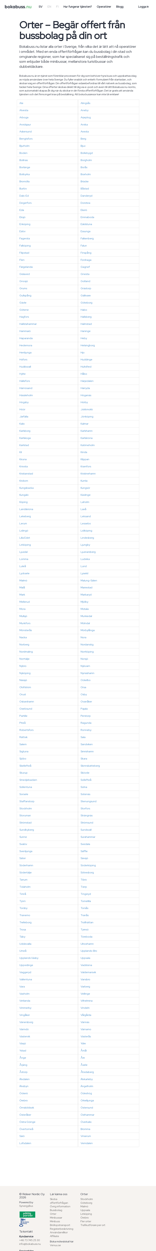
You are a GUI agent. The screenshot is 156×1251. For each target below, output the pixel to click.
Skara (84, 758)
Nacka (23, 637)
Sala (83, 737)
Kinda (84, 452)
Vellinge (85, 993)
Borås (84, 167)
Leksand (86, 516)
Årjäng (23, 1065)
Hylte (22, 374)
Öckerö (23, 1093)
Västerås (86, 1036)
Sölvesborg (87, 872)
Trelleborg (25, 922)
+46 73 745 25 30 (29, 1240)
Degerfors (25, 203)
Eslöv (22, 231)
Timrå (22, 894)
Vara (22, 986)
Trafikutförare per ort (92, 1225)
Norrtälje (24, 659)
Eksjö (22, 217)
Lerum (23, 523)
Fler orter (85, 1221)
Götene (24, 309)
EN (49, 6)
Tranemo (24, 915)
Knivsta (23, 466)
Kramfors (86, 466)
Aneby (84, 110)
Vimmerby (25, 1008)
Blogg (119, 6)
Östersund (87, 1107)
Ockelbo (86, 680)
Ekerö (84, 210)
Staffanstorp (26, 801)
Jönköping (87, 416)
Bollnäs (23, 160)
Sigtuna (23, 751)
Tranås (85, 915)
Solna (84, 787)
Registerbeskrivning (61, 1229)
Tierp (84, 886)
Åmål (84, 1050)
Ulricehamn (87, 944)
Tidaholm (25, 886)
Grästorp (86, 288)
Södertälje (25, 872)
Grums (23, 288)
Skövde (85, 772)
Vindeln (85, 1008)
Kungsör (85, 488)
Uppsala (85, 958)
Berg (83, 138)
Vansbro (85, 979)
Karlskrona (87, 438)
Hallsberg (86, 316)
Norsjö (84, 659)
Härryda (85, 388)
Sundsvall (86, 829)
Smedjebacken (28, 780)
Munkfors (24, 623)
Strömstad (25, 822)
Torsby (23, 908)
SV (40, 6)
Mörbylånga (88, 630)
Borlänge (24, 167)
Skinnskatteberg (90, 765)
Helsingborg (88, 345)
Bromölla (24, 181)
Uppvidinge (26, 965)
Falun (84, 245)
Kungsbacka (26, 488)
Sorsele (23, 794)
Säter (22, 858)
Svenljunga (25, 851)
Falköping (25, 245)
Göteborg (86, 302)
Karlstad (24, 445)
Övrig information (60, 1206)
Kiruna (23, 459)
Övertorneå (26, 1129)
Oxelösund (25, 708)
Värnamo (86, 1029)
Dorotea (85, 203)
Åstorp (23, 1072)
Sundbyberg (26, 829)
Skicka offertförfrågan (59, 1201)
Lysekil (84, 573)
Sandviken (87, 744)
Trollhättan (87, 922)
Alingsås (85, 103)
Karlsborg (24, 431)
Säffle (84, 851)
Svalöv (23, 844)
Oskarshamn (26, 701)
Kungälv (24, 495)
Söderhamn (26, 865)
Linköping (25, 544)
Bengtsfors (25, 138)
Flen (21, 260)
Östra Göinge (27, 1122)
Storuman (25, 815)
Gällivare (86, 295)
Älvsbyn (23, 1086)
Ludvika (85, 559)
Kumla (84, 480)
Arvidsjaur (25, 124)
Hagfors (24, 316)
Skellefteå (25, 765)
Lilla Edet (24, 537)
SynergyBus (26, 1206)
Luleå (22, 566)
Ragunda (86, 723)
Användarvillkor (59, 1232)
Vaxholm (24, 993)
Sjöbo (22, 758)
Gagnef (85, 267)
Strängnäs (87, 815)
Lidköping (86, 530)
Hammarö (25, 331)
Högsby (24, 402)
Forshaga (86, 260)
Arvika (84, 124)
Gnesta (85, 274)
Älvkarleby (87, 1079)
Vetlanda (24, 1000)
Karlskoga (25, 438)
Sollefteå (86, 780)
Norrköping (87, 651)
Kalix (22, 423)
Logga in (143, 6)
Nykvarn (85, 666)
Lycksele (24, 573)
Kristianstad (26, 473)
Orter (53, 1214)
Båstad (85, 188)
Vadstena (86, 965)
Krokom (23, 480)
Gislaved (24, 274)
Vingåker (24, 1015)
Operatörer (104, 6)
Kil (20, 452)
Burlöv (23, 188)
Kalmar (84, 423)
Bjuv (83, 146)
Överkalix (86, 1122)
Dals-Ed (24, 195)
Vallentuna (25, 979)
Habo (84, 309)
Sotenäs (85, 794)
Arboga (23, 117)
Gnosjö (23, 281)
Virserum (86, 1136)
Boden (23, 153)
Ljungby (85, 544)
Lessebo (86, 523)
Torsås (84, 908)
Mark (22, 594)
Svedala (85, 844)
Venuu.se (55, 1245)
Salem (23, 744)
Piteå (22, 723)
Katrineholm (88, 445)
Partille (23, 716)
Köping (23, 502)
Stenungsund (88, 801)
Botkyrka (24, 174)
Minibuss (55, 1221)
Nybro (22, 666)
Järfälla (23, 416)
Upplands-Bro (89, 951)
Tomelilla (86, 901)
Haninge (86, 331)
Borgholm (86, 160)
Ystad (22, 1050)
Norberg (24, 644)
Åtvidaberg (87, 1072)
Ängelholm (87, 1086)
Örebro (23, 1100)
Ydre (83, 1043)
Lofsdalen (25, 1143)
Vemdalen (87, 1143)
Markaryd (86, 594)
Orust (22, 694)
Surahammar (88, 837)
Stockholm (25, 808)
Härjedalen (87, 381)
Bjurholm (24, 146)
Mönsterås (25, 630)
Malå (22, 587)
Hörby (84, 402)
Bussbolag (56, 1210)
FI (57, 6)
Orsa (83, 687)
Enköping (24, 224)
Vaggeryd (25, 972)
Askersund (25, 131)
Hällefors (24, 381)
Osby (84, 694)
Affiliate (54, 1236)
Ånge (22, 1057)
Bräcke (85, 181)
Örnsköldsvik (26, 1107)
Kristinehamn (88, 473)
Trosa (22, 929)
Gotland (85, 281)
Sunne (23, 837)
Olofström (25, 687)
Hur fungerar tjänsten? (77, 6)
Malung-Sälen (89, 580)
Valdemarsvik (88, 972)
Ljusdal (23, 552)
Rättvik (23, 737)
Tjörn (22, 901)
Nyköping (25, 673)
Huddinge (86, 359)
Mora (22, 609)
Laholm (85, 502)
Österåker (25, 1114)
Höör (22, 409)
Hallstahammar (28, 324)
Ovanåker (86, 701)
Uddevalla (25, 944)
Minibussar (56, 1217)
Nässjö (23, 680)
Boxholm (86, 174)
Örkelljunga (87, 1100)
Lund (84, 566)
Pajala (84, 708)
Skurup (23, 772)
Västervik (24, 1036)
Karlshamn (87, 431)
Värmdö (24, 1029)
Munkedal (86, 616)
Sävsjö (84, 858)
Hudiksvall (25, 366)
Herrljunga (25, 352)
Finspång (86, 252)
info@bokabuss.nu (30, 1244)
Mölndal (85, 623)
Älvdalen (24, 1079)
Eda (21, 210)
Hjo (83, 352)
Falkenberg (87, 238)
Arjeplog (86, 117)
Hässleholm (26, 395)
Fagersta (24, 238)
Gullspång (25, 295)
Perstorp (86, 716)
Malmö (23, 580)
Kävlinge (86, 495)
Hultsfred (86, 366)
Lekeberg (25, 516)
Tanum (23, 879)
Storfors (85, 808)
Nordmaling (26, 651)
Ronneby (86, 730)
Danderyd (86, 195)
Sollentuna (25, 787)
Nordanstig (87, 644)
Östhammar (87, 1114)
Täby (22, 936)
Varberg (85, 986)
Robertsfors (26, 730)
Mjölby (84, 601)
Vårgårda (86, 1015)
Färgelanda (26, 267)
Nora (83, 637)
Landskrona (26, 509)
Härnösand (25, 388)
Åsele (84, 1065)
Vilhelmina (87, 1000)
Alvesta (23, 110)
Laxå (83, 509)
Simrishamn (87, 751)
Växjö (22, 1043)
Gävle (22, 302)
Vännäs (85, 1022)
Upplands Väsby (28, 958)
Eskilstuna (86, 224)
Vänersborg (26, 1022)
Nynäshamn (87, 673)
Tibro (84, 879)
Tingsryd (86, 894)
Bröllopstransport (60, 1225)
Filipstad (24, 252)
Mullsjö (23, 616)
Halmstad (86, 324)
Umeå (22, 951)
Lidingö (23, 530)
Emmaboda (87, 217)
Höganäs (86, 395)
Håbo (84, 374)
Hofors (23, 359)
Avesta (85, 131)
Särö (22, 1136)
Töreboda (86, 936)
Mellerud (24, 601)
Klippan (85, 459)
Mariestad (86, 587)
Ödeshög (86, 1093)
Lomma (23, 559)
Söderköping (88, 865)
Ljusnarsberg (88, 552)
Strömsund (87, 822)
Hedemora (25, 345)
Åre (83, 1057)
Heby (84, 338)
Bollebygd (87, 153)
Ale (21, 103)
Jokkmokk (87, 409)
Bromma (85, 1129)
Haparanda (26, 338)
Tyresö (85, 929)
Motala (85, 609)
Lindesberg (87, 537)
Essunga (85, 231)
